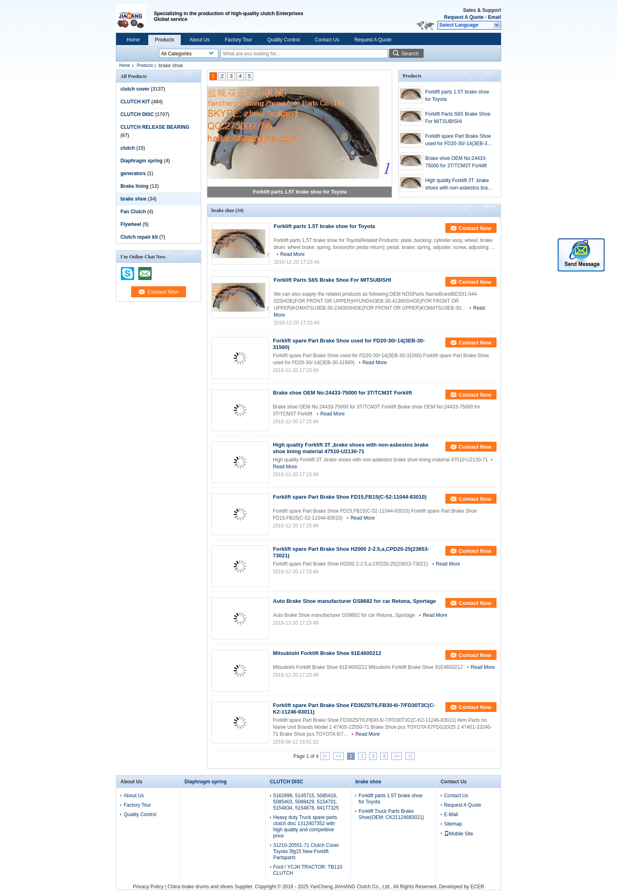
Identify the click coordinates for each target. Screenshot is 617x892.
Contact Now (475, 228)
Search (410, 53)
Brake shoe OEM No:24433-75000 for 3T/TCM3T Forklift (456, 162)
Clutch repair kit (139, 237)
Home (133, 40)
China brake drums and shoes (200, 887)
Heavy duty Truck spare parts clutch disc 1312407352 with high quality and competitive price (305, 826)
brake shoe (133, 199)
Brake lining (134, 186)
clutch (127, 148)
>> (396, 756)
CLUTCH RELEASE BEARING (154, 127)
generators (133, 173)
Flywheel (130, 224)
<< (338, 756)
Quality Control (283, 40)
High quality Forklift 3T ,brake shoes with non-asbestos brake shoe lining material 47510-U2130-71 (459, 185)
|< (325, 756)
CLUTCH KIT (135, 102)
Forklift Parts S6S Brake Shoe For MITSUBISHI (457, 117)
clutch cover (135, 89)
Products (164, 40)
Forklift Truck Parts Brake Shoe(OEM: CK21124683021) (391, 814)
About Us (199, 40)
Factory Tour (238, 40)
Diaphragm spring (141, 161)
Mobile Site (458, 834)
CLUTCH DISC (137, 114)
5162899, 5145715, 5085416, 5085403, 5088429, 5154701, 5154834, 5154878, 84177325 (306, 802)
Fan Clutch (133, 211)
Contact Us (327, 40)
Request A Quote (463, 17)
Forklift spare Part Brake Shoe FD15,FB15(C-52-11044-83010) (349, 497)
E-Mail (451, 814)
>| (410, 756)
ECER (477, 887)
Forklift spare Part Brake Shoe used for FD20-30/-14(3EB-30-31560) (458, 140)
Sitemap (453, 824)
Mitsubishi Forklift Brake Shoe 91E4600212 (327, 653)
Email (494, 17)
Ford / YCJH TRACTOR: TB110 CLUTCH (308, 870)
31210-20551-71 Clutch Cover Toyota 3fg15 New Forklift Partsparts (306, 851)
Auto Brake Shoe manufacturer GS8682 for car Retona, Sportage (354, 601)
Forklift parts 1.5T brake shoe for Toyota (300, 192)
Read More (292, 254)
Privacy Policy (148, 887)
